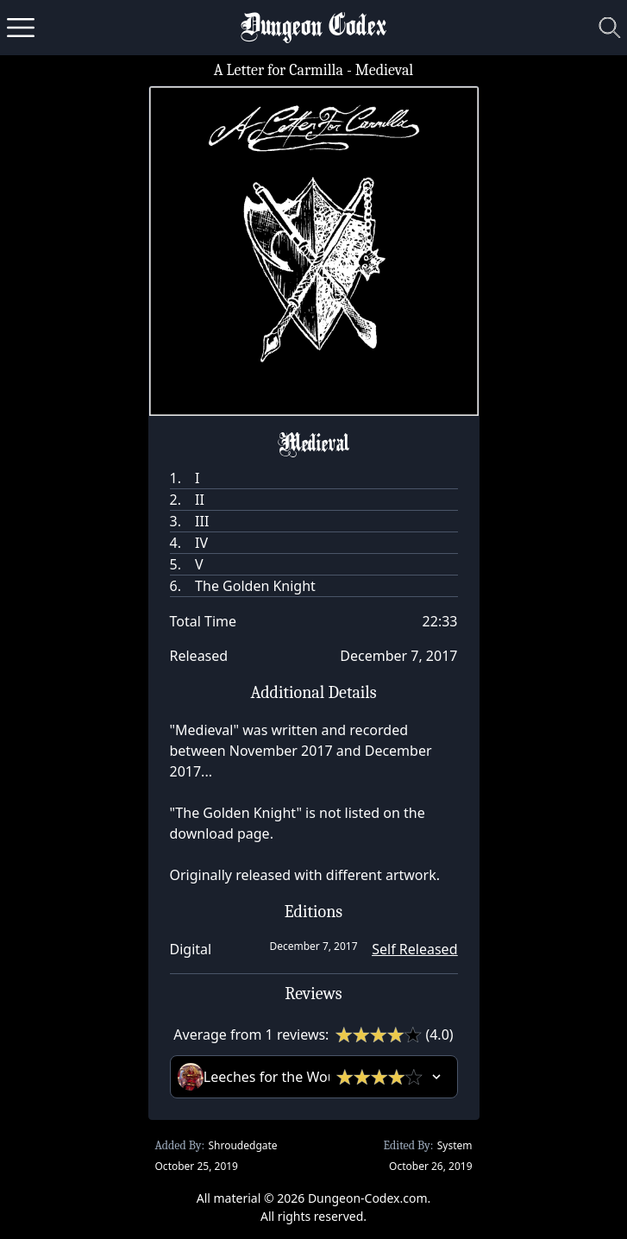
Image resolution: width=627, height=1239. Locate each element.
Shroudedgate (242, 1145)
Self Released (414, 949)
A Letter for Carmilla (278, 70)
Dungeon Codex (313, 28)
